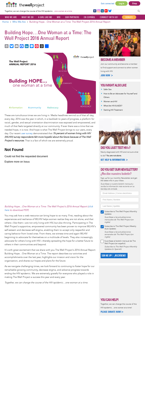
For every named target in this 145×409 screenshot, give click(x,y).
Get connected (107, 3)
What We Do (27, 17)
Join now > (107, 75)
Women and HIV (110, 101)
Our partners (72, 17)
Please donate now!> (112, 311)
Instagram (98, 11)
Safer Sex (108, 89)
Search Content (138, 10)
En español (89, 17)
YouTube (106, 11)
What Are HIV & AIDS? (113, 106)
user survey (26, 133)
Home (5, 21)
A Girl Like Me (45, 17)
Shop (134, 3)
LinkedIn (102, 11)
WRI (58, 17)
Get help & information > (114, 159)
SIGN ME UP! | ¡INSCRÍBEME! (114, 255)
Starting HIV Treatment (113, 110)
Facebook (94, 11)
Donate (129, 17)
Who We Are (11, 17)
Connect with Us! (109, 17)
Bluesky (109, 11)
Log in (121, 3)
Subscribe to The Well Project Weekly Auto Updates (120, 227)
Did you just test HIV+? (115, 148)
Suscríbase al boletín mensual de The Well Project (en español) (120, 242)
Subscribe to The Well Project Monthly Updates (121, 212)
